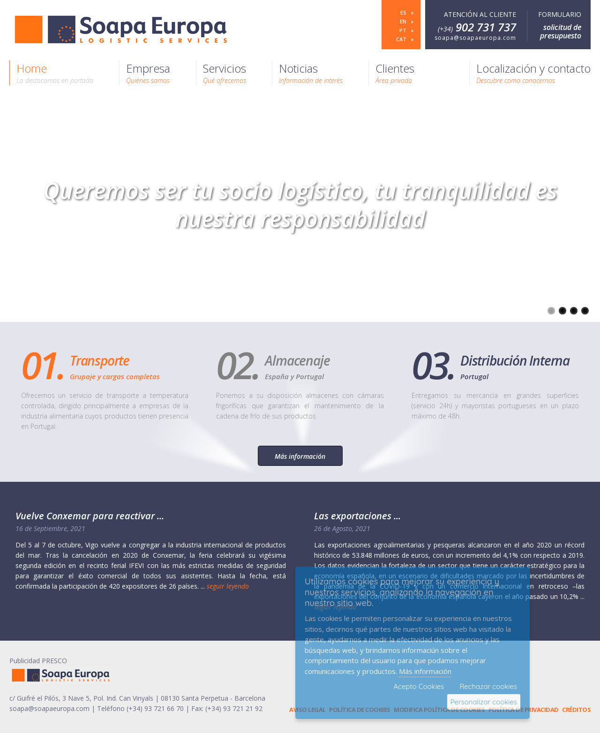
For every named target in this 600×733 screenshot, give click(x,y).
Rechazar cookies (488, 686)
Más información (300, 456)
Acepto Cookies (419, 686)
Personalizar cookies (483, 701)
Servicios (224, 72)
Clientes (394, 72)
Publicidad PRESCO (38, 660)
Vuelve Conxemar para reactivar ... (89, 515)
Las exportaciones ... (357, 515)
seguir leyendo (228, 586)
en (404, 21)
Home (54, 72)
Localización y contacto (533, 72)
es (404, 12)
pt (403, 30)
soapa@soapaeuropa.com (475, 38)
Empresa (148, 72)
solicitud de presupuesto (560, 31)
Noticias (311, 72)
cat (402, 39)
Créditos (576, 709)
